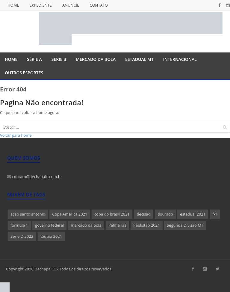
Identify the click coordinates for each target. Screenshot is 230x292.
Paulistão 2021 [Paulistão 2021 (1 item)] (146, 225)
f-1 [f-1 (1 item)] (215, 214)
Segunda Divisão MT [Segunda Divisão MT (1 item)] (185, 225)
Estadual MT (139, 59)
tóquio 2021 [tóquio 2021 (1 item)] (51, 236)
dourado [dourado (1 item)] (165, 214)
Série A (34, 59)
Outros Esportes (24, 73)
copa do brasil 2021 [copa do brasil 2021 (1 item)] (112, 214)
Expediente (41, 5)
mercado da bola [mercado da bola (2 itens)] (86, 225)
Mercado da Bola (96, 59)
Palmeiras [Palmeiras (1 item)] (117, 225)
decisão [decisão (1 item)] (143, 214)
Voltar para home (16, 135)
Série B (59, 59)
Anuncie (70, 5)
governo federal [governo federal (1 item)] (49, 225)
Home (13, 5)
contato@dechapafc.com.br (34, 176)
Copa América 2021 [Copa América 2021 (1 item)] (69, 214)
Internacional (180, 59)
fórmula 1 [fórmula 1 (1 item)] (19, 225)
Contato (99, 5)
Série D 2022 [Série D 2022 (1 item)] (21, 236)
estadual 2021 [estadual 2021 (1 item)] (192, 214)
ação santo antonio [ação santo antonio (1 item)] (27, 214)
